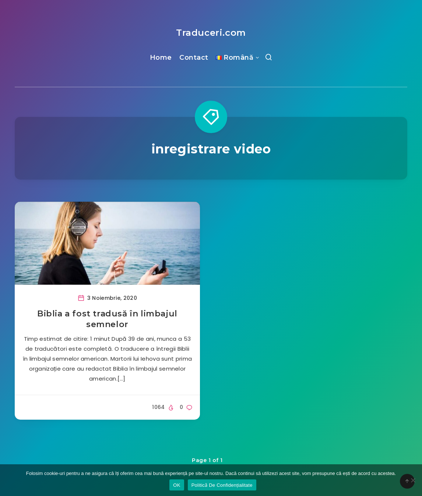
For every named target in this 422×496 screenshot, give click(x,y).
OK (176, 485)
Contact (193, 57)
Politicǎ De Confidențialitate (222, 485)
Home (161, 57)
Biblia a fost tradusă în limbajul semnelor (107, 319)
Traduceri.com (211, 32)
